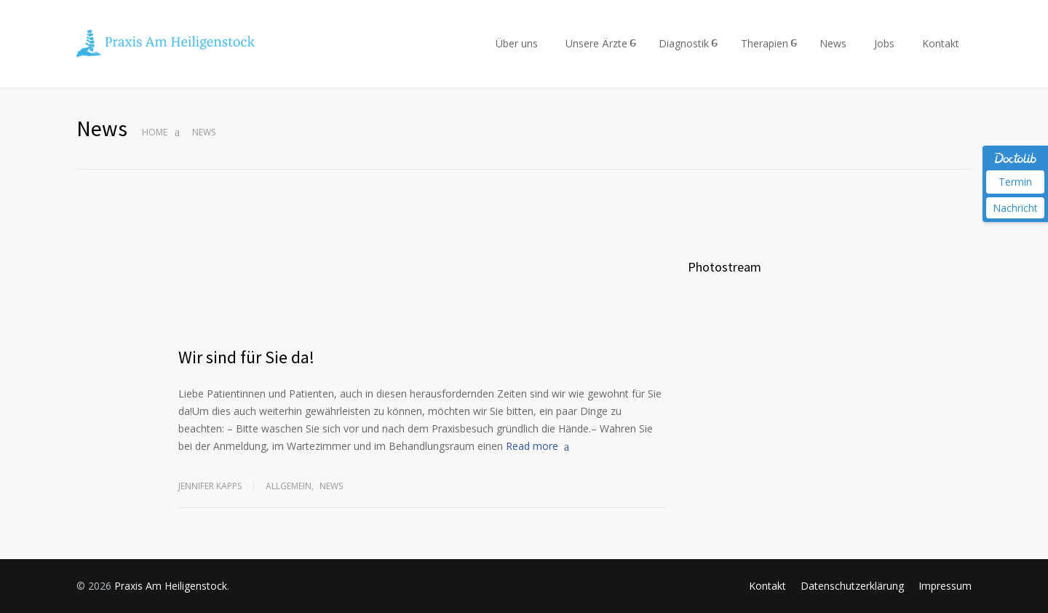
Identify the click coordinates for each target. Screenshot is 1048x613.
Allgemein (288, 486)
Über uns (517, 43)
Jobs (884, 43)
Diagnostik (684, 43)
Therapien (764, 43)
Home (154, 132)
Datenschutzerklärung (852, 586)
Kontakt (940, 43)
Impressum (945, 586)
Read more (532, 446)
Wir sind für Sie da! (246, 357)
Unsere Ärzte (596, 43)
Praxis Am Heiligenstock (170, 586)
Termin (1015, 182)
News (832, 43)
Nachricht (1015, 208)
